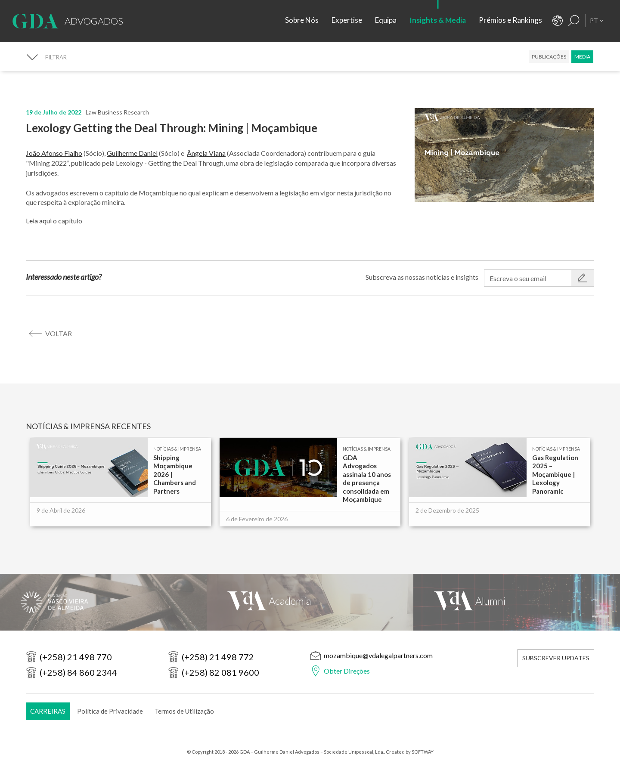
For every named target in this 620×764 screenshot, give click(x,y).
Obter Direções (347, 671)
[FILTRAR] (46, 57)
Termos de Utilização (184, 711)
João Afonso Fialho (54, 153)
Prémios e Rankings (510, 20)
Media (582, 56)
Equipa (386, 20)
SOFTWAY (423, 752)
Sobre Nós (302, 20)
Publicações (549, 56)
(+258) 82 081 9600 (220, 672)
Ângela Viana (206, 153)
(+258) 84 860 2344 (78, 672)
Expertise (347, 20)
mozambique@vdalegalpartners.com (378, 655)
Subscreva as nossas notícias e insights (422, 277)
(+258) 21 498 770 (76, 657)
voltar (58, 333)
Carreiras (47, 711)
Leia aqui (39, 221)
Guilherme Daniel (132, 153)
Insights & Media (437, 20)
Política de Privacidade (110, 711)
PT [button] (596, 20)
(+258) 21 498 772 (218, 657)
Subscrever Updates (555, 658)
